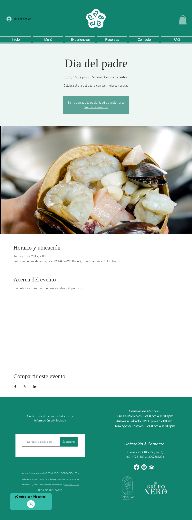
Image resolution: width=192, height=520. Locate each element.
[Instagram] (144, 467)
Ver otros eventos (96, 107)
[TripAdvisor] (151, 467)
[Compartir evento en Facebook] (15, 386)
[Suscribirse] (69, 442)
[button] (183, 19)
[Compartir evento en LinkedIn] (34, 386)
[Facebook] (136, 467)
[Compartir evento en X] (25, 386)
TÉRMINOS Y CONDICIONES (61, 473)
